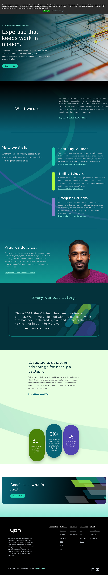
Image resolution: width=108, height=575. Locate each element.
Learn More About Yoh (38, 404)
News (81, 534)
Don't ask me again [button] (58, 11)
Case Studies (83, 538)
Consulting (63, 531)
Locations (93, 534)
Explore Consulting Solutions (72, 188)
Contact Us (10, 66)
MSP (61, 549)
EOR (61, 545)
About (92, 527)
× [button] (2, 2)
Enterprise (63, 538)
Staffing (62, 534)
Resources (84, 527)
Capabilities (53, 527)
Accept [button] (46, 11)
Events (82, 542)
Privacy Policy (40, 568)
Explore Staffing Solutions (70, 213)
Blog (81, 531)
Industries (73, 527)
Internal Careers (95, 531)
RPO (61, 542)
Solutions (63, 527)
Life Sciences (73, 534)
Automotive (73, 531)
